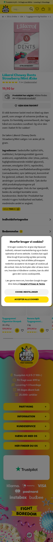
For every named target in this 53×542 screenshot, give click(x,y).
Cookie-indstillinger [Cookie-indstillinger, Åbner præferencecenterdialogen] (26, 292)
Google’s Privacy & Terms (32, 283)
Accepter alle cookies (27, 299)
